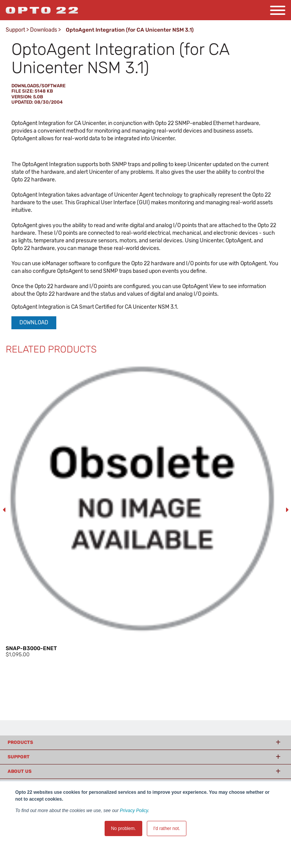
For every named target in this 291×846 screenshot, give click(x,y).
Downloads (43, 30)
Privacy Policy (134, 810)
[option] (145, 510)
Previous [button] (4, 510)
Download (33, 322)
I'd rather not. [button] (166, 828)
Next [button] (287, 510)
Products (20, 742)
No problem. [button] (123, 828)
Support (15, 30)
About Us (20, 771)
